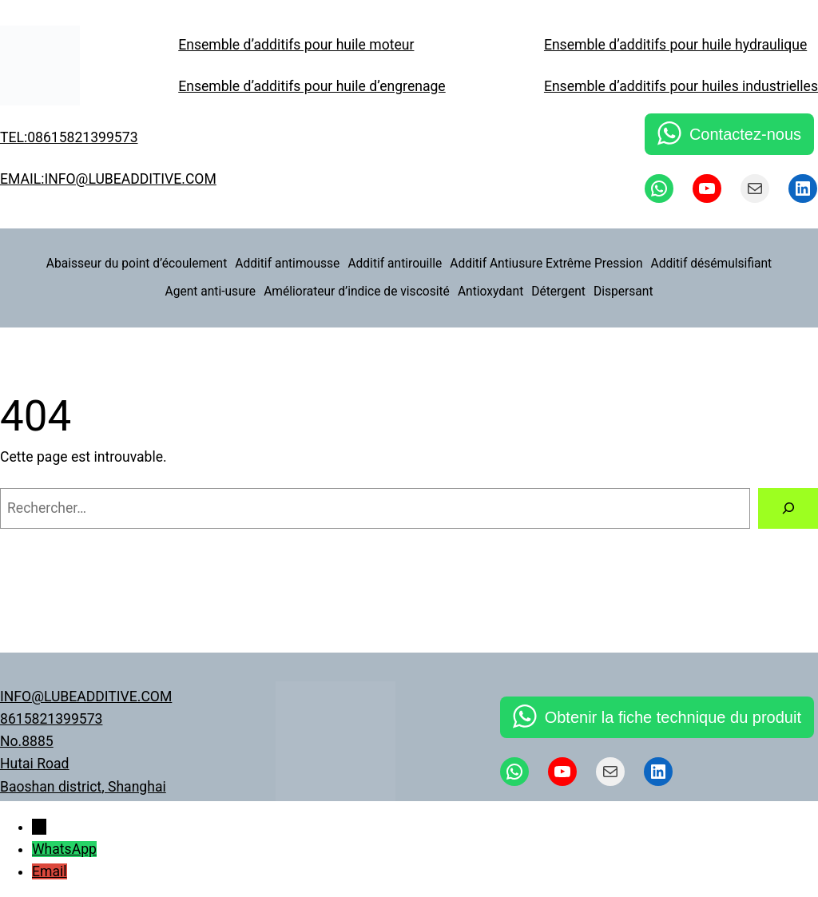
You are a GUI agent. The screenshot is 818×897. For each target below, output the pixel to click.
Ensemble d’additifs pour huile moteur (296, 45)
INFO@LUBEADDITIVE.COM (86, 697)
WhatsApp (64, 849)
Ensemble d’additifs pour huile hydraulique (675, 45)
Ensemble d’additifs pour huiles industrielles (681, 86)
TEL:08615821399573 (69, 137)
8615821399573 (51, 719)
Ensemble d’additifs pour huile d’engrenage (311, 86)
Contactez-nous (745, 134)
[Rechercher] (788, 508)
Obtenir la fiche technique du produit (673, 717)
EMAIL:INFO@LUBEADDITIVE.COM (108, 179)
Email (49, 871)
